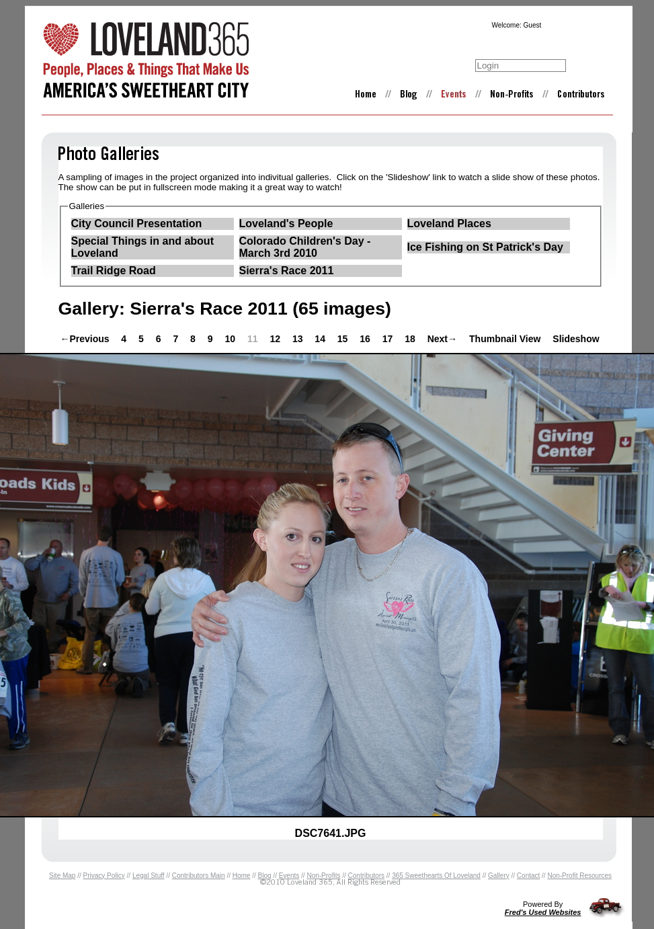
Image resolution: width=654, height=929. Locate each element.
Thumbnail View (504, 338)
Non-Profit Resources (579, 875)
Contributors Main (198, 875)
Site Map (62, 875)
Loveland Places (449, 223)
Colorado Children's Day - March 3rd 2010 (305, 247)
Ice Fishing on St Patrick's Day (485, 247)
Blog (265, 875)
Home (242, 875)
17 (388, 338)
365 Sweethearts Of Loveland (436, 875)
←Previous (85, 338)
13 (298, 338)
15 (343, 338)
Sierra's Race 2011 (286, 270)
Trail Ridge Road (113, 270)
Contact (528, 875)
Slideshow (576, 338)
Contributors (366, 875)
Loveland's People (286, 223)
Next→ (442, 338)
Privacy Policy (104, 875)
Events (289, 875)
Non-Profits (323, 875)
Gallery (498, 875)
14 (321, 338)
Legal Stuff (148, 875)
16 (366, 338)
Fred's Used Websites (543, 912)
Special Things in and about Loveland (142, 247)
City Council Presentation (136, 223)
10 (230, 338)
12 (276, 338)
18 (411, 338)
